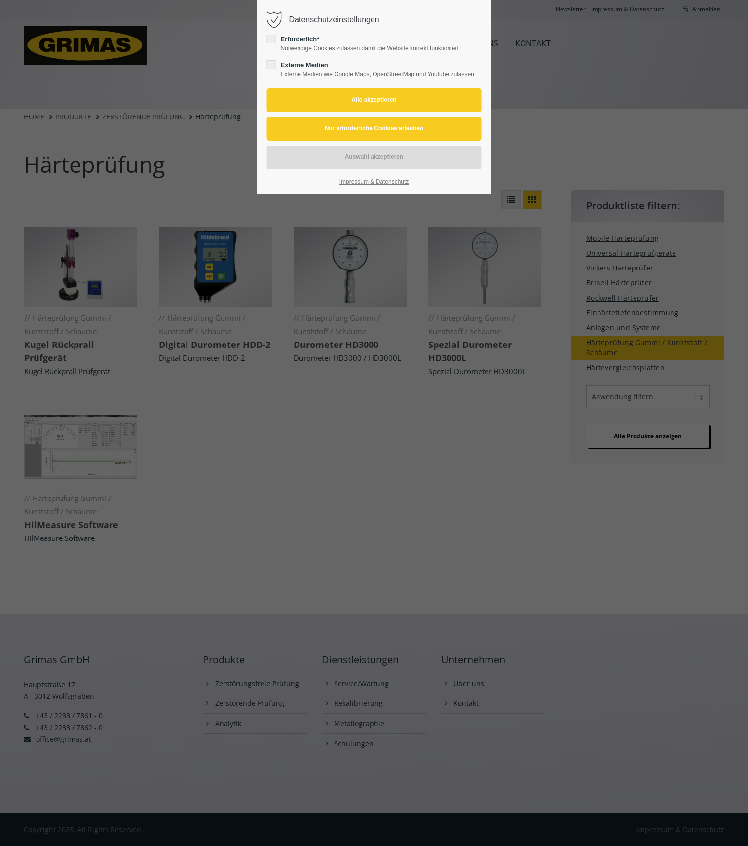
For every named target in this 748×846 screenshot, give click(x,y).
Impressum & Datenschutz (374, 181)
